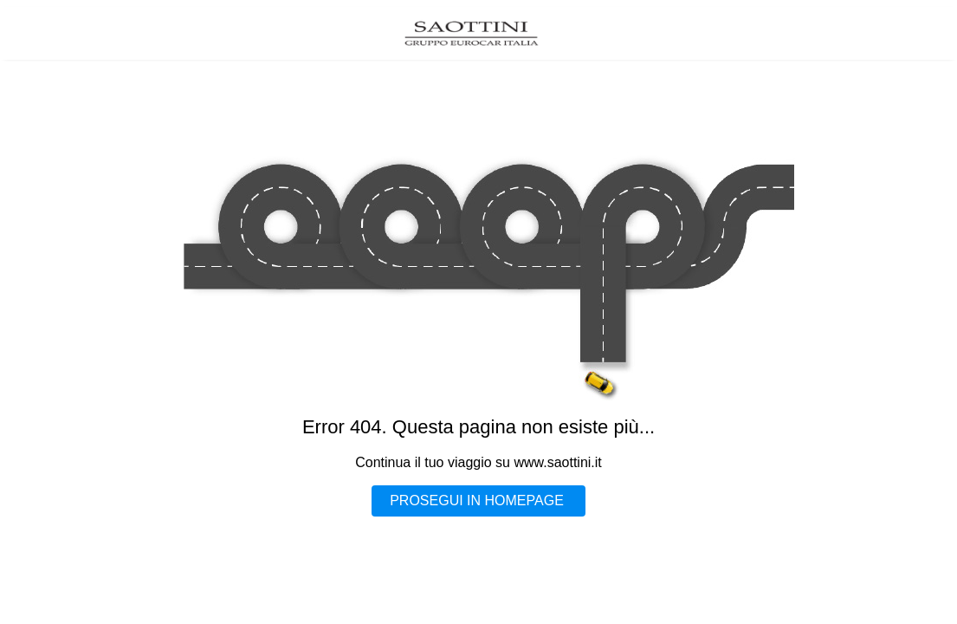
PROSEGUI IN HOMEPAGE (477, 500)
